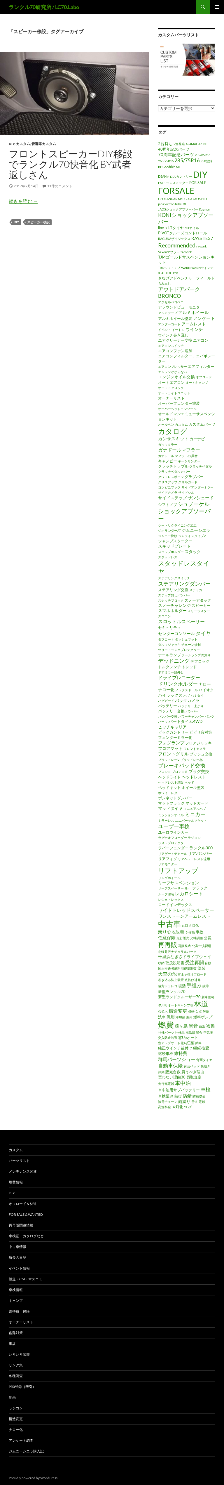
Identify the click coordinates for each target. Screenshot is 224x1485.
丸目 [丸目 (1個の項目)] (185, 925)
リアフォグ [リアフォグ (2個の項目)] (167, 858)
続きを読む (23, 201)
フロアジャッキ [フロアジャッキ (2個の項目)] (198, 743)
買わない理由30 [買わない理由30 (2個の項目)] (172, 1077)
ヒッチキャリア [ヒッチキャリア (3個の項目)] (172, 726)
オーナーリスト (21, 1322)
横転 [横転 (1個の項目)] (191, 1011)
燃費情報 (16, 1182)
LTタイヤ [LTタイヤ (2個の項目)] (176, 227)
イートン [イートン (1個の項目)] (178, 329)
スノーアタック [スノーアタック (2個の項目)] (198, 600)
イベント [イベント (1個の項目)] (164, 329)
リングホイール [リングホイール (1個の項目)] (169, 878)
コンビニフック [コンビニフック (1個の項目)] (169, 487)
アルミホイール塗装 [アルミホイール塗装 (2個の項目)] (175, 318)
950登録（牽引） (22, 1386)
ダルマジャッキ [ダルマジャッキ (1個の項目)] (169, 644)
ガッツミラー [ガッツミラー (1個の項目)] (167, 444)
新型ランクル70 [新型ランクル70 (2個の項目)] (172, 991)
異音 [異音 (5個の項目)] (193, 1026)
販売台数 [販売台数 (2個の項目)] (173, 1071)
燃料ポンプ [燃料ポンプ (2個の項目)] (202, 1017)
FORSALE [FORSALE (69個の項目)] (176, 191)
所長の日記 (17, 1257)
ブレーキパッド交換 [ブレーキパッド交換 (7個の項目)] (181, 765)
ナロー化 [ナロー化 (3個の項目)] (166, 689)
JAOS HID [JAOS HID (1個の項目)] (200, 199)
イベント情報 (19, 1268)
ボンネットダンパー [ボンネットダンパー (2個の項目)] (175, 798)
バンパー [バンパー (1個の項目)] (192, 711)
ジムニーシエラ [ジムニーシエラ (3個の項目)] (196, 530)
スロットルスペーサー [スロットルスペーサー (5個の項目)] (181, 621)
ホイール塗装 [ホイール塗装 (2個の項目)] (193, 787)
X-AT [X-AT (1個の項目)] (161, 273)
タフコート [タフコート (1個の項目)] (166, 639)
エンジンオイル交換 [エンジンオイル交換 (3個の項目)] (176, 376)
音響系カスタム (44, 144)
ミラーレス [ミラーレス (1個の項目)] (166, 820)
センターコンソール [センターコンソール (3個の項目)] (176, 633)
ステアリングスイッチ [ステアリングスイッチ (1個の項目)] (174, 578)
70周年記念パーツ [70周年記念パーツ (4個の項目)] (176, 154)
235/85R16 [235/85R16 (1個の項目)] (202, 155)
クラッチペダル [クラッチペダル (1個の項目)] (200, 466)
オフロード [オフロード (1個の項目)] (204, 377)
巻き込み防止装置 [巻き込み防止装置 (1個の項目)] (171, 980)
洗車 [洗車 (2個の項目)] (162, 1017)
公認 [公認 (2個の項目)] (207, 937)
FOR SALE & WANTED (26, 1214)
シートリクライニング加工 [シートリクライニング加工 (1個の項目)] (177, 525)
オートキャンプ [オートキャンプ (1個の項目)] (197, 382)
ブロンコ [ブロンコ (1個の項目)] (164, 771)
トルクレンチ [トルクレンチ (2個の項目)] (169, 666)
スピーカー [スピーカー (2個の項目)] (201, 605)
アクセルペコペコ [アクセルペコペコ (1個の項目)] (171, 302)
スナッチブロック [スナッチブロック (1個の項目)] (171, 600)
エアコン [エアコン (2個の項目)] (200, 340)
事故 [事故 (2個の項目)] (199, 932)
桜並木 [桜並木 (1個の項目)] (163, 1011)
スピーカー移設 (38, 222)
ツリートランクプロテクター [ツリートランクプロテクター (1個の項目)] (179, 650)
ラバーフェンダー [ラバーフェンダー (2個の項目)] (173, 848)
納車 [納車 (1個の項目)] (198, 1043)
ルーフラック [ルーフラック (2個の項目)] (196, 888)
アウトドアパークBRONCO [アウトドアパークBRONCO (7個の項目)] (179, 292)
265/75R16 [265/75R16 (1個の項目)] (166, 161)
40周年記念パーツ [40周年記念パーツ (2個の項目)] (173, 149)
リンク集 (16, 1365)
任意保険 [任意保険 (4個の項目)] (167, 937)
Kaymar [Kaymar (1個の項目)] (204, 209)
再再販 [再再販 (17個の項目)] (167, 945)
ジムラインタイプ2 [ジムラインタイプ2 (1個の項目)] (192, 536)
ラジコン (16, 1408)
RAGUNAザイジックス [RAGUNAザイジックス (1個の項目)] (174, 238)
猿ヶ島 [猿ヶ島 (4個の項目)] (181, 1025)
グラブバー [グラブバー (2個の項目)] (194, 476)
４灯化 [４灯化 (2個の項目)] (177, 1106)
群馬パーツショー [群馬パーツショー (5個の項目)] (176, 1059)
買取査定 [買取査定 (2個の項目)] (194, 1077)
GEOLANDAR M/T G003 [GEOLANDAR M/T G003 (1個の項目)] (175, 199)
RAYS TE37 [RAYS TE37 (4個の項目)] (202, 238)
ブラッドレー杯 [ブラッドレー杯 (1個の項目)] (191, 760)
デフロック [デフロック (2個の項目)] (199, 661)
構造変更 (16, 1419)
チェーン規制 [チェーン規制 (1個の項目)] (191, 644)
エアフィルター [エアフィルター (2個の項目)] (201, 366)
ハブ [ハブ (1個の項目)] (186, 695)
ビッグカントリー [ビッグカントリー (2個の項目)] (173, 732)
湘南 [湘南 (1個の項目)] (189, 1017)
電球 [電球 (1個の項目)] (202, 1102)
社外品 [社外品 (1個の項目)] (180, 1032)
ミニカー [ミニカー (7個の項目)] (195, 814)
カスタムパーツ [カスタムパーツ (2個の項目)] (202, 424)
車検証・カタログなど (26, 1236)
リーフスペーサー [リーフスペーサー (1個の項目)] (171, 888)
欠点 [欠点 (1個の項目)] (198, 1011)
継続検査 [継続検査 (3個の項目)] (201, 1047)
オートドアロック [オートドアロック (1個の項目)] (171, 388)
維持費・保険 (19, 1311)
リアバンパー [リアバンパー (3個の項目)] (200, 853)
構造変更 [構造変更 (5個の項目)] (178, 1011)
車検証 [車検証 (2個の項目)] (163, 1096)
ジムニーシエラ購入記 (26, 1451)
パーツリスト (19, 1160)
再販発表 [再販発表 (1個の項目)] (184, 946)
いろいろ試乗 (19, 1354)
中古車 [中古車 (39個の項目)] (169, 923)
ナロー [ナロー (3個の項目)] (205, 684)
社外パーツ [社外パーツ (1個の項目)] (166, 1032)
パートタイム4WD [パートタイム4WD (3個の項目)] (186, 721)
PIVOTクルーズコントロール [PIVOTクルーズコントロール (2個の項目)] (182, 233)
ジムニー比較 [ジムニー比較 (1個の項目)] (167, 536)
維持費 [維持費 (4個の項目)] (180, 1053)
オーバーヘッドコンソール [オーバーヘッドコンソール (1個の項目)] (177, 409)
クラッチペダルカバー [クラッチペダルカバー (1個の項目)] (174, 471)
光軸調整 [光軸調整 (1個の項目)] (196, 938)
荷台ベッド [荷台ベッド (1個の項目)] (192, 1066)
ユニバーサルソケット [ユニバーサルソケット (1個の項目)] (191, 820)
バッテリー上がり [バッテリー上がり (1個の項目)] (191, 706)
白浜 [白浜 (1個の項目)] (202, 1026)
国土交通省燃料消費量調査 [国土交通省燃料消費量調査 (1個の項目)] (177, 968)
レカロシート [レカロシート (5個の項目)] (189, 893)
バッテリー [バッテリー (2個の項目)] (167, 705)
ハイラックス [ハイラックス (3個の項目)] (170, 695)
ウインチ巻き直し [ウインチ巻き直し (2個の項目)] (173, 335)
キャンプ (16, 1300)
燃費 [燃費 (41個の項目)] (166, 1024)
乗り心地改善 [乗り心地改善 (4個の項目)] (171, 931)
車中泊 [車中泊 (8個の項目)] (183, 1083)
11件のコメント (59, 186)
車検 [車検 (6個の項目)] (206, 1089)
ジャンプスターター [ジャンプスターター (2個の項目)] (175, 541)
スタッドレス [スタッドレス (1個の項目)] (167, 557)
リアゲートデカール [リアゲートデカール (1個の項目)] (172, 853)
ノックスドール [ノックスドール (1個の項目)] (186, 690)
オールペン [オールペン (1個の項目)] (166, 424)
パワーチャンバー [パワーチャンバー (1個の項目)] (191, 716)
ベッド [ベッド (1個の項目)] (189, 782)
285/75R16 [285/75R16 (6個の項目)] (187, 160)
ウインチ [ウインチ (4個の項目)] (194, 329)
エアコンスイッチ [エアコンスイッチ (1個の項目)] (171, 345)
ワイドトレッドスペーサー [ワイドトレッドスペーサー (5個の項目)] (186, 910)
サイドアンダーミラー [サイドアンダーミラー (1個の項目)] (197, 487)
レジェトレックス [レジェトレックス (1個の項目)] (171, 899)
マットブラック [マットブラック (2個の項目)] (171, 803)
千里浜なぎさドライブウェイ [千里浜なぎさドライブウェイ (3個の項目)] (184, 956)
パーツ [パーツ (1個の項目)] (163, 721)
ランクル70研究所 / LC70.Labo (44, 7)
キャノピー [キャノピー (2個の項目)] (167, 461)
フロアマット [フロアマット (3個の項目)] (170, 748)
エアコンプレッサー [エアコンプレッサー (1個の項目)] (172, 366)
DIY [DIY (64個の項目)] (200, 174)
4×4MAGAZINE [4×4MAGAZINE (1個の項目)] (196, 144)
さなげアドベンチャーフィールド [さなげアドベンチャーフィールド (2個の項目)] (186, 278)
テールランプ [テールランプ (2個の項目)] (169, 655)
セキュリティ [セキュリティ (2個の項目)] (169, 627)
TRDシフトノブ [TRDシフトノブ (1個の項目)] (169, 268)
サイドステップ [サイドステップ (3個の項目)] (172, 497)
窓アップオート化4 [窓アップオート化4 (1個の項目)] (172, 1043)
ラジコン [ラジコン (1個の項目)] (194, 837)
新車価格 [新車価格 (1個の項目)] (208, 997)
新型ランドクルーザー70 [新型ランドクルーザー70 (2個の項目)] (179, 996)
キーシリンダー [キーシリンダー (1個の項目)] (189, 461)
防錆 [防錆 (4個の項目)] (187, 1095)
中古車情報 (17, 1247)
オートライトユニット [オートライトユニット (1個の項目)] (174, 393)
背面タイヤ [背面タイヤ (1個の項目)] (204, 1060)
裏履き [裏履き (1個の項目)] (205, 1066)
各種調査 (16, 1376)
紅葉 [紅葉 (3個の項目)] (190, 1042)
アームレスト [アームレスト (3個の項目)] (193, 323)
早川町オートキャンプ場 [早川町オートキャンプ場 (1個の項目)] (175, 1005)
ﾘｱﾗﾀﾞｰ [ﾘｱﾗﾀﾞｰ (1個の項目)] (189, 1107)
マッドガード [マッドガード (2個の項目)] (197, 803)
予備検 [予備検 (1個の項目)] (190, 932)
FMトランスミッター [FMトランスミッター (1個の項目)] (173, 183)
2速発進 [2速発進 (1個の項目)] (179, 144)
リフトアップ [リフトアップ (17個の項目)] (178, 870)
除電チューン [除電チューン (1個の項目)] (167, 1102)
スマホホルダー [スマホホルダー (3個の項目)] (172, 610)
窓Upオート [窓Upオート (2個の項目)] (188, 1037)
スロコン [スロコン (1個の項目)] (164, 616)
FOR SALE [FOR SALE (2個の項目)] (197, 182)
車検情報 (16, 1290)
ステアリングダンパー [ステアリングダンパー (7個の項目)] (184, 583)
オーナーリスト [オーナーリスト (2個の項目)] (171, 398)
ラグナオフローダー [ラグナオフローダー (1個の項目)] (172, 837)
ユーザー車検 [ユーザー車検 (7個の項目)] (174, 826)
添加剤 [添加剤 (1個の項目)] (180, 1017)
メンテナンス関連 (23, 1171)
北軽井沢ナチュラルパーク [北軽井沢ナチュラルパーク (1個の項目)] (177, 951)
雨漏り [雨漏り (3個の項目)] (184, 1101)
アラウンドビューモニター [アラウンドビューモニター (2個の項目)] (181, 307)
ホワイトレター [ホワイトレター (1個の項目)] (169, 793)
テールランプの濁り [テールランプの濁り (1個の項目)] (196, 655)
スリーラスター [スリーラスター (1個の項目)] (199, 611)
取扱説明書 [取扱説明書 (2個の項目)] (174, 962)
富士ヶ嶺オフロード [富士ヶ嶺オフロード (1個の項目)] (192, 974)
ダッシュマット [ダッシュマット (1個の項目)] (186, 639)
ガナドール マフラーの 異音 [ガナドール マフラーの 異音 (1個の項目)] (178, 456)
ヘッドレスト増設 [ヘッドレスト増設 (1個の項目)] (171, 782)
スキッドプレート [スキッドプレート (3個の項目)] (174, 545)
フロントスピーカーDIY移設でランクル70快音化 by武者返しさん (71, 164)
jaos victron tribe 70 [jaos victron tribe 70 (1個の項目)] (172, 204)
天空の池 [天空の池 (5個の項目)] (167, 974)
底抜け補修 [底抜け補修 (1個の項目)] (193, 980)
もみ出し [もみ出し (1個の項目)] (164, 283)
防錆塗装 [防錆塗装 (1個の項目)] (198, 1096)
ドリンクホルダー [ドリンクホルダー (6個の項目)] (178, 684)
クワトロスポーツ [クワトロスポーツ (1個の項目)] (171, 477)
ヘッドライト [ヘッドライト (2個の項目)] (169, 777)
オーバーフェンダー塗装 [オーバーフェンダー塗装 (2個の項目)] (179, 403)
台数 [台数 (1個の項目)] (208, 963)
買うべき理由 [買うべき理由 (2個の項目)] (192, 1071)
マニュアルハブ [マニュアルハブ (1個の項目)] (194, 808)
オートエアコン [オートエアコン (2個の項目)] (171, 382)
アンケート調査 (21, 1440)
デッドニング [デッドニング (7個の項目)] (174, 660)
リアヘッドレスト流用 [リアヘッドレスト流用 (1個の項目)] (194, 859)
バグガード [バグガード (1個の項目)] (166, 701)
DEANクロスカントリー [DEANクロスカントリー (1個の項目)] (175, 176)
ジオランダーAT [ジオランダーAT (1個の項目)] (169, 530)
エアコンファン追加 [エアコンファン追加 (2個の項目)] (175, 350)
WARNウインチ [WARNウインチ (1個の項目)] (202, 268)
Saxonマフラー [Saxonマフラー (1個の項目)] (169, 252)
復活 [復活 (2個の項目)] (182, 985)
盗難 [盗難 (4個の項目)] (210, 1025)
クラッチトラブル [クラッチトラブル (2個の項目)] (173, 466)
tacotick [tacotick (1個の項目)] (186, 252)
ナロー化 (16, 1429)
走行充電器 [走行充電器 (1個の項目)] (166, 1083)
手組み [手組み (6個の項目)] (194, 985)
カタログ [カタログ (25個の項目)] (172, 431)
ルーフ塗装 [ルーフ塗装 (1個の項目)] (166, 894)
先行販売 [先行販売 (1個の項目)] (182, 938)
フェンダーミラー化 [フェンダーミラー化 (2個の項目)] (175, 737)
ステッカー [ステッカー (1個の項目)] (197, 590)
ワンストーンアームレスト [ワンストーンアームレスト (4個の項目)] (184, 916)
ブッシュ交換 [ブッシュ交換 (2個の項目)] (201, 754)
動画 (12, 1397)
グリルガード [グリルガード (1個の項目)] (187, 482)
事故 (12, 1343)
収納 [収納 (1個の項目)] (161, 963)
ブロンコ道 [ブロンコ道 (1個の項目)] (180, 771)
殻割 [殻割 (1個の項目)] (206, 1011)
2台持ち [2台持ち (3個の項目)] (165, 143)
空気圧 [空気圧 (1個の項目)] (208, 1032)
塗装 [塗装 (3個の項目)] (201, 968)
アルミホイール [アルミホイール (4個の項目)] (193, 312)
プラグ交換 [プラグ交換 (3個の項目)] (199, 771)
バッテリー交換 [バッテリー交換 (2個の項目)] (171, 711)
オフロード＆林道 (23, 1203)
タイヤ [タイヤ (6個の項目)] (203, 633)
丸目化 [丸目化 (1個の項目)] (194, 925)
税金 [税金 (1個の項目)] (199, 1032)
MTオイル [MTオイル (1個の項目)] (192, 228)
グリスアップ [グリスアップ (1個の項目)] (167, 482)
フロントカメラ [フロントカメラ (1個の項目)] (194, 748)
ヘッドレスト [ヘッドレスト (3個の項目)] (194, 776)
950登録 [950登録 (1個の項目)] (206, 161)
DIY (12, 144)
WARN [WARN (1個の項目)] (185, 268)
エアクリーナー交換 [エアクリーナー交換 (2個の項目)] (175, 340)
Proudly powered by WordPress (33, 1478)
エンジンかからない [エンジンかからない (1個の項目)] (172, 372)
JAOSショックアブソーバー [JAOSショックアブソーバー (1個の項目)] (178, 209)
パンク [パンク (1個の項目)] (209, 716)
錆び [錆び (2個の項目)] (178, 1096)
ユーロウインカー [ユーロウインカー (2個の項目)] (173, 832)
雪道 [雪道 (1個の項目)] (194, 1102)
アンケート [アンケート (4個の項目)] (204, 318)
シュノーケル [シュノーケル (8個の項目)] (193, 504)
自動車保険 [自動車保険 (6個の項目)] (170, 1066)
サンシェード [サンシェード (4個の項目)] (201, 497)
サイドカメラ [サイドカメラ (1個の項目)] (167, 492)
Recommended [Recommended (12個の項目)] (176, 245)
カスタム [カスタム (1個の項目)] (181, 424)
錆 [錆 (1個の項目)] (172, 1096)
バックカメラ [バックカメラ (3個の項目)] (187, 700)
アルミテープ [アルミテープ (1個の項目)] (167, 313)
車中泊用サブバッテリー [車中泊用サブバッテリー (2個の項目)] (179, 1090)
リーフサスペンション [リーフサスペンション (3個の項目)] (178, 882)
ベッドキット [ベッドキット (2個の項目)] (169, 787)
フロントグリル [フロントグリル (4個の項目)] (173, 753)
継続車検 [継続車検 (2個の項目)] (165, 1053)
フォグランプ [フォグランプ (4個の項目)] (171, 742)
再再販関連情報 (21, 1225)
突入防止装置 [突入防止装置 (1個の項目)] (167, 1038)
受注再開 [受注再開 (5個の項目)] (194, 962)
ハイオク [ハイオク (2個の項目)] (206, 689)
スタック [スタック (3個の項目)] (193, 551)
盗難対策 (16, 1333)
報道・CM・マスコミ (25, 1279)
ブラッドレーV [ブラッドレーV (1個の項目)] (168, 760)
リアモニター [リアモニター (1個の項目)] (167, 864)
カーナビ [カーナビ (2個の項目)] (197, 438)
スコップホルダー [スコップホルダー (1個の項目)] (171, 552)
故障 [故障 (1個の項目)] (205, 986)
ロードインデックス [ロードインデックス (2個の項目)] (175, 904)
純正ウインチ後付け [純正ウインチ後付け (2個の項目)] (175, 1048)
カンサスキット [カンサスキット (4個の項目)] (173, 438)
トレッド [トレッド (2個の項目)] (189, 666)
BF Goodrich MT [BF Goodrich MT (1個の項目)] (169, 167)
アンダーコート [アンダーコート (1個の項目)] (169, 324)
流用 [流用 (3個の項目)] (171, 1016)
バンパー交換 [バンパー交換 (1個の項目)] (167, 716)
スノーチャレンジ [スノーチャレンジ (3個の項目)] (174, 605)
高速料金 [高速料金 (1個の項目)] (164, 1107)
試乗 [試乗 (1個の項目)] (161, 1072)
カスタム (23, 144)
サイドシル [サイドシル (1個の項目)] (186, 492)
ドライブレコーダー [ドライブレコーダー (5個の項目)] (179, 677)
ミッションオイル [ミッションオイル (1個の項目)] (171, 815)
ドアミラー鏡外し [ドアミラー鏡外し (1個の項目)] (171, 672)
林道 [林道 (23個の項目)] (201, 1004)
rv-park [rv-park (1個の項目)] (201, 246)
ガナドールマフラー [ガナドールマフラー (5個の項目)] (179, 450)
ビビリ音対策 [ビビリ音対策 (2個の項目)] (200, 732)
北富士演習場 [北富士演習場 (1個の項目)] (201, 946)
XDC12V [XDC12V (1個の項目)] (172, 273)
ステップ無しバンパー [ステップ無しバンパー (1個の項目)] (174, 595)
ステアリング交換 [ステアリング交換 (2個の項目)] (173, 589)
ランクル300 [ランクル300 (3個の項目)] (201, 847)
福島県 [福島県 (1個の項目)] (190, 1032)
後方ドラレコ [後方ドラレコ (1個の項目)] (167, 986)
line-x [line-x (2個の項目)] (162, 227)
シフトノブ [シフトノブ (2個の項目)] (167, 504)
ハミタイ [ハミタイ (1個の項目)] (197, 695)
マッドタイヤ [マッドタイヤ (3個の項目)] (170, 808)
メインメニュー (217, 7)
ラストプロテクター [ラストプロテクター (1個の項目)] (172, 843)
